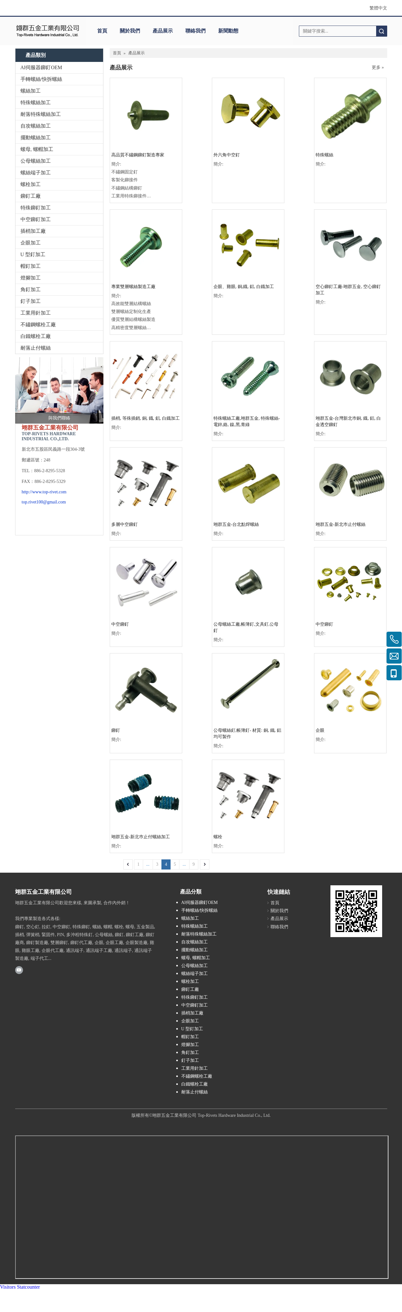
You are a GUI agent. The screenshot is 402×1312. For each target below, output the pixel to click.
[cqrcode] (356, 911)
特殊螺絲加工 (35, 102)
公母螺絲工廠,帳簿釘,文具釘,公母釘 (246, 627)
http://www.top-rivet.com (44, 492)
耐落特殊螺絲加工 (40, 114)
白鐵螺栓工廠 (35, 336)
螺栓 (217, 836)
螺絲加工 (30, 90)
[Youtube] (19, 970)
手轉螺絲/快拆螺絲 (41, 79)
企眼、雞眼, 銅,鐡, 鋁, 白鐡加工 (243, 286)
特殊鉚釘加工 (35, 207)
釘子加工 (30, 301)
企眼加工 (30, 242)
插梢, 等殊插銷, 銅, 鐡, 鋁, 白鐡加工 (145, 418)
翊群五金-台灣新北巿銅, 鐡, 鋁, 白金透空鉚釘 (348, 421)
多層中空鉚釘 (124, 524)
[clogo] (47, 31)
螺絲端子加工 (35, 172)
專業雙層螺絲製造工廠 (133, 286)
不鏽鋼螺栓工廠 (38, 324)
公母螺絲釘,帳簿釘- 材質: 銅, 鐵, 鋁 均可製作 (247, 733)
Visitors (8, 1287)
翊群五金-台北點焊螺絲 (236, 524)
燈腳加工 (30, 277)
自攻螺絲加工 (35, 126)
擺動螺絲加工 (35, 137)
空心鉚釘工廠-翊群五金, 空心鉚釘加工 (348, 289)
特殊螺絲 (324, 155)
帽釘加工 (30, 266)
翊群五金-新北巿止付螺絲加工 (140, 836)
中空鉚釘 (120, 624)
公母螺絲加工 (35, 161)
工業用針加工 (35, 313)
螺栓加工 (30, 184)
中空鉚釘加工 (35, 219)
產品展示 (163, 30)
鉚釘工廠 (30, 196)
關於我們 (130, 30)
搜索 (381, 31)
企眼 (320, 730)
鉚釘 (115, 730)
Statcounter (28, 1287)
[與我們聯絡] (59, 390)
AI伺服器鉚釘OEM (41, 67)
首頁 (102, 30)
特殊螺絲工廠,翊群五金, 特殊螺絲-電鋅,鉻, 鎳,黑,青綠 (246, 421)
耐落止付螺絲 (35, 348)
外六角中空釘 (226, 155)
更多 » (378, 67)
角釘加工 (30, 289)
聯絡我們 (195, 30)
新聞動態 (228, 30)
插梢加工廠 (33, 231)
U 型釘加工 (33, 254)
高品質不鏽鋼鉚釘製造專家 (137, 155)
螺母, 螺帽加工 (36, 149)
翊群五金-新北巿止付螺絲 (341, 524)
